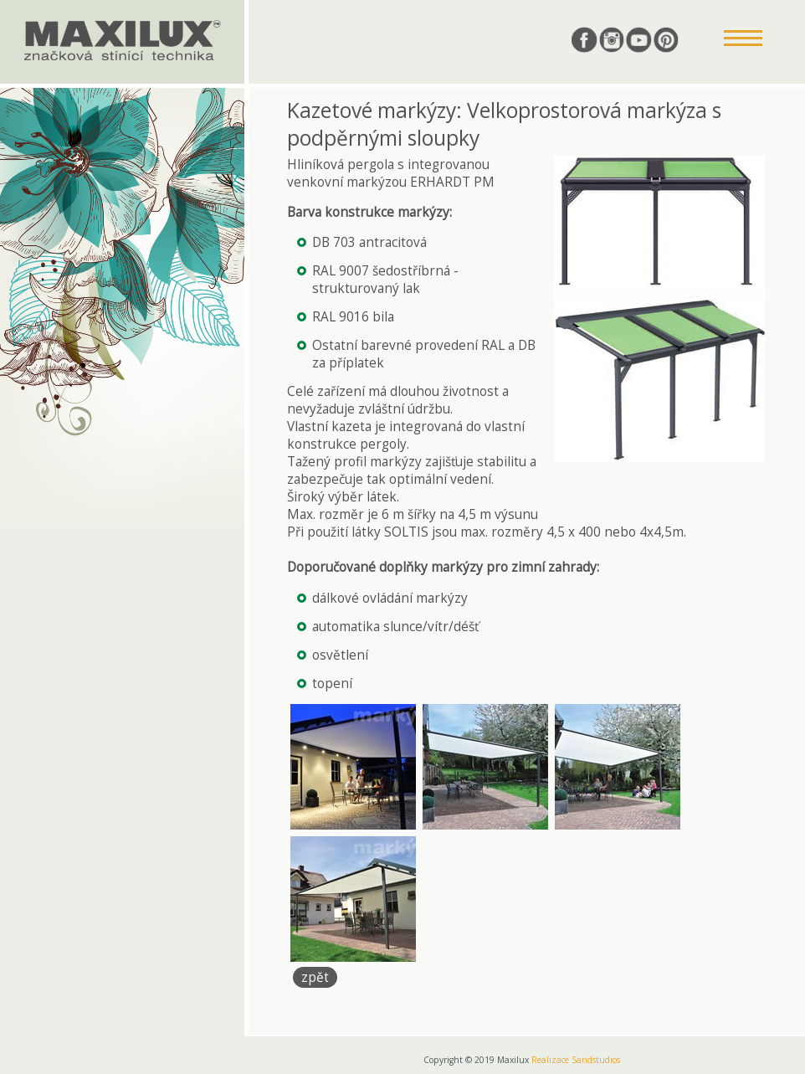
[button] (743, 39)
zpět (315, 977)
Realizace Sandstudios (575, 1060)
